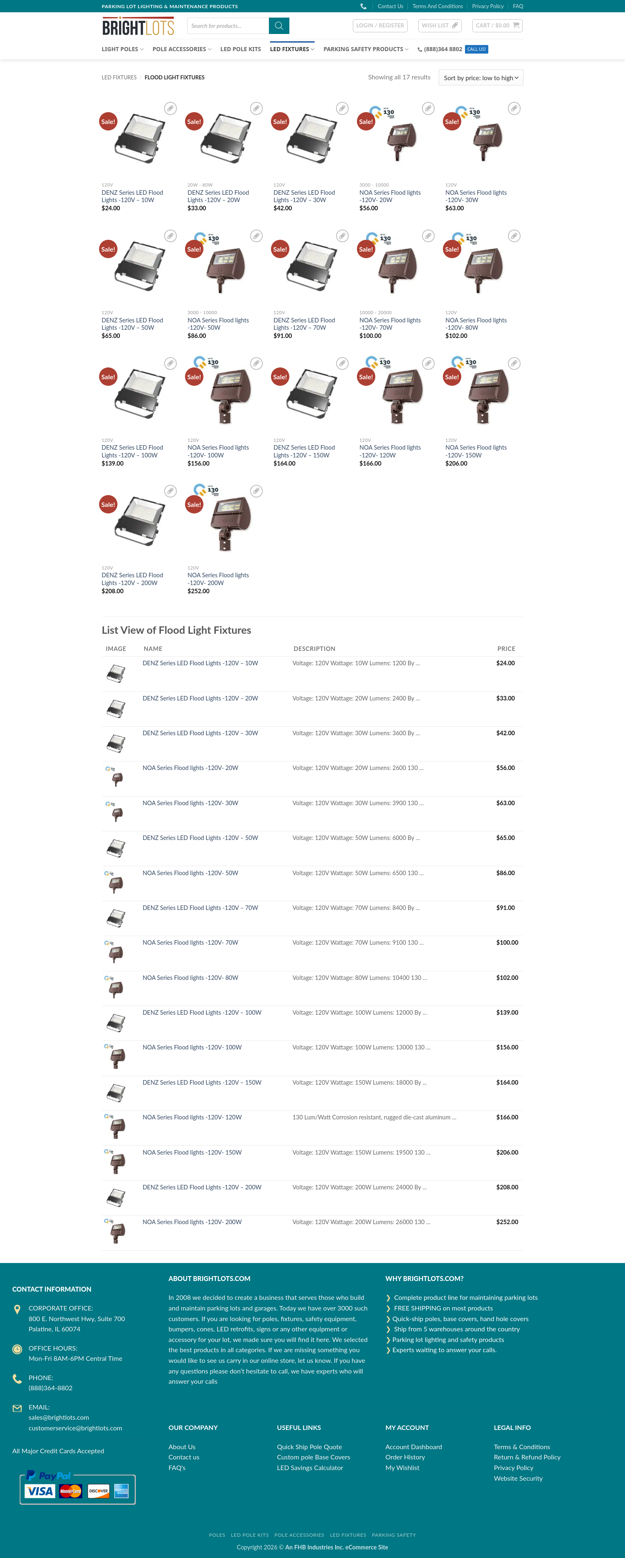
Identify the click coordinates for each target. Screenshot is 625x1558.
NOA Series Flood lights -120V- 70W (390, 324)
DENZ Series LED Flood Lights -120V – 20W (218, 196)
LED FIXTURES (292, 49)
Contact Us (390, 6)
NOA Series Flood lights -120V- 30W (476, 196)
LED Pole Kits (241, 49)
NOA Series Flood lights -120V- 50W (218, 324)
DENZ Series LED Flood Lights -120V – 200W (132, 579)
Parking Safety (394, 1535)
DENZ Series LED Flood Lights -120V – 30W (304, 196)
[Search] (279, 26)
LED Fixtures (348, 1535)
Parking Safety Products (365, 49)
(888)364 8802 (443, 49)
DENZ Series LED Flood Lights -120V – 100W (132, 451)
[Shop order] (481, 78)
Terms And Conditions (438, 6)
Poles (217, 1535)
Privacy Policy (488, 6)
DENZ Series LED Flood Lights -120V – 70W (304, 324)
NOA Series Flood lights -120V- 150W (476, 451)
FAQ (518, 6)
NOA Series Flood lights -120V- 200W (218, 579)
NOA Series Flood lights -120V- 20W (390, 196)
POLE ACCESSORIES (182, 49)
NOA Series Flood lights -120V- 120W (390, 451)
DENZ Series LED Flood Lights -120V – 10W (132, 196)
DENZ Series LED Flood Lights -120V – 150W (304, 451)
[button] (380, 25)
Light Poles (123, 49)
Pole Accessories (299, 1535)
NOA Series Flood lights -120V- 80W (476, 324)
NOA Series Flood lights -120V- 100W (218, 451)
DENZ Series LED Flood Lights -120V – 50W (132, 324)
